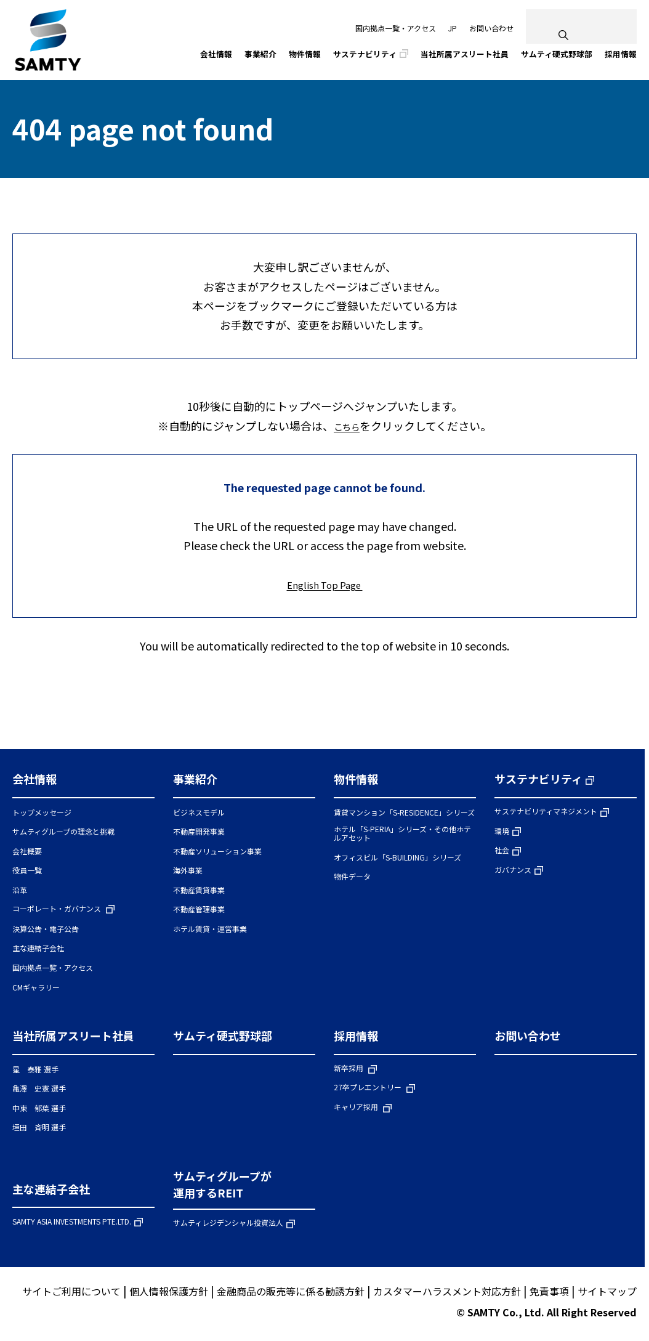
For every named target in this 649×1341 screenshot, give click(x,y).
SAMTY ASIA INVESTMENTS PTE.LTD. (71, 1223)
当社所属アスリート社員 (73, 1037)
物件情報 (356, 780)
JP (452, 28)
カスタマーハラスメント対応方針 (447, 1293)
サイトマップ (607, 1293)
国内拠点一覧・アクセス (395, 28)
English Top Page (325, 585)
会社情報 (34, 780)
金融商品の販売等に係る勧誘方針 (291, 1293)
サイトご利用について (71, 1293)
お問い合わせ (491, 28)
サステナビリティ (538, 780)
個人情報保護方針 (168, 1293)
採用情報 (356, 1037)
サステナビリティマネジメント (545, 812)
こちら (346, 426)
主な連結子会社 (51, 1191)
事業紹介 (195, 780)
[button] (83, 786)
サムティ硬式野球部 (222, 1037)
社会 (501, 852)
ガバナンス (512, 871)
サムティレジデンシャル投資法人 (228, 1225)
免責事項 (549, 1293)
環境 (501, 832)
